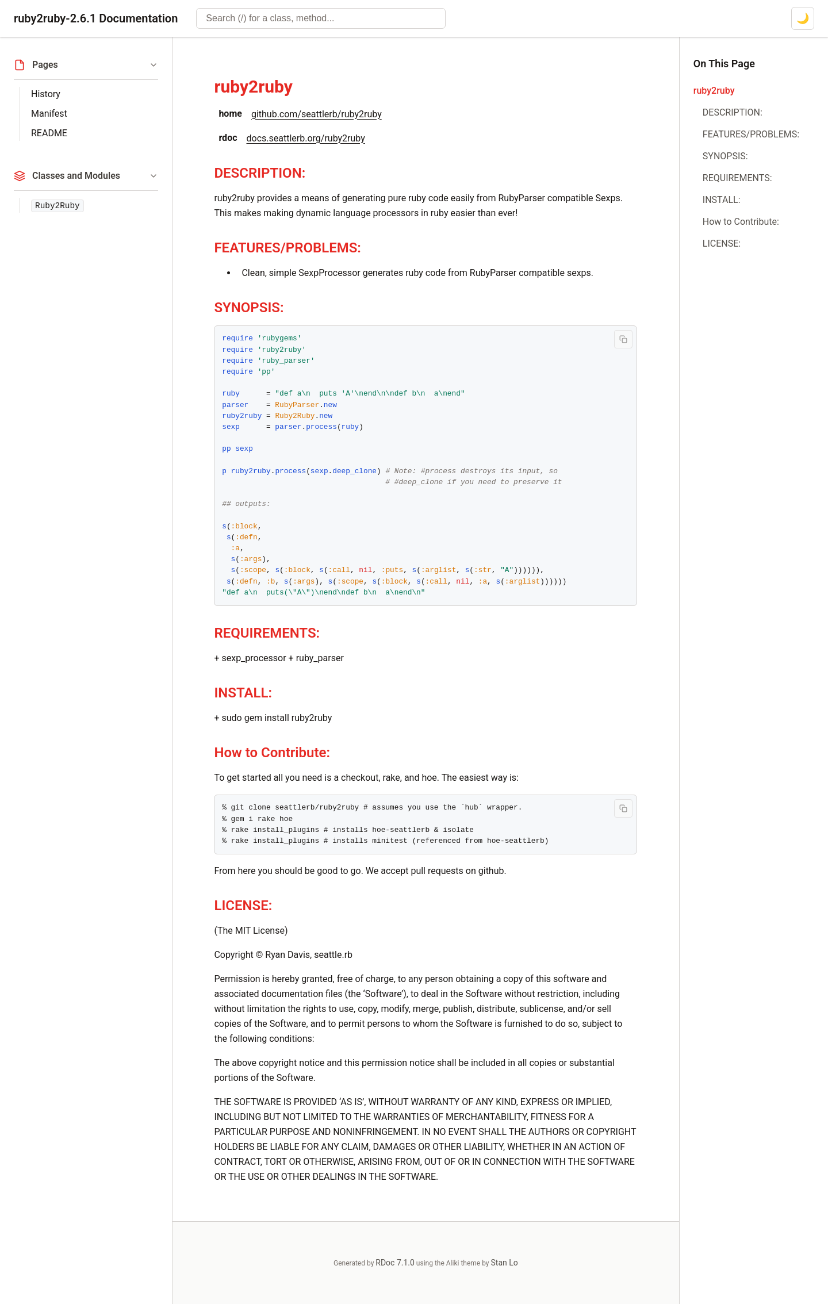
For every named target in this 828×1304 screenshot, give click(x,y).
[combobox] (321, 18)
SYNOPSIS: (248, 308)
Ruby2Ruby (57, 205)
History (45, 94)
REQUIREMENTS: (267, 633)
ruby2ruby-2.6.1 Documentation (96, 18)
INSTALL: (243, 693)
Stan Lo (504, 1262)
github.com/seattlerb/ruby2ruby (316, 114)
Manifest (49, 113)
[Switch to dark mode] (802, 18)
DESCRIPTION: (259, 173)
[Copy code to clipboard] (623, 339)
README (49, 133)
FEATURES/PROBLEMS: (287, 248)
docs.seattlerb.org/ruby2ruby (306, 138)
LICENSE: (243, 906)
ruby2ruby (253, 86)
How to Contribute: (272, 753)
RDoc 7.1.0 (395, 1262)
